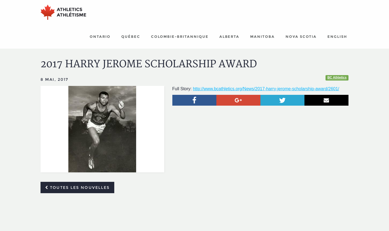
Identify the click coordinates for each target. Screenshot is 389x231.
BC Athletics (337, 77)
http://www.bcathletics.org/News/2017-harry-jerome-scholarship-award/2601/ (266, 88)
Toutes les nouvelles (77, 187)
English (337, 36)
